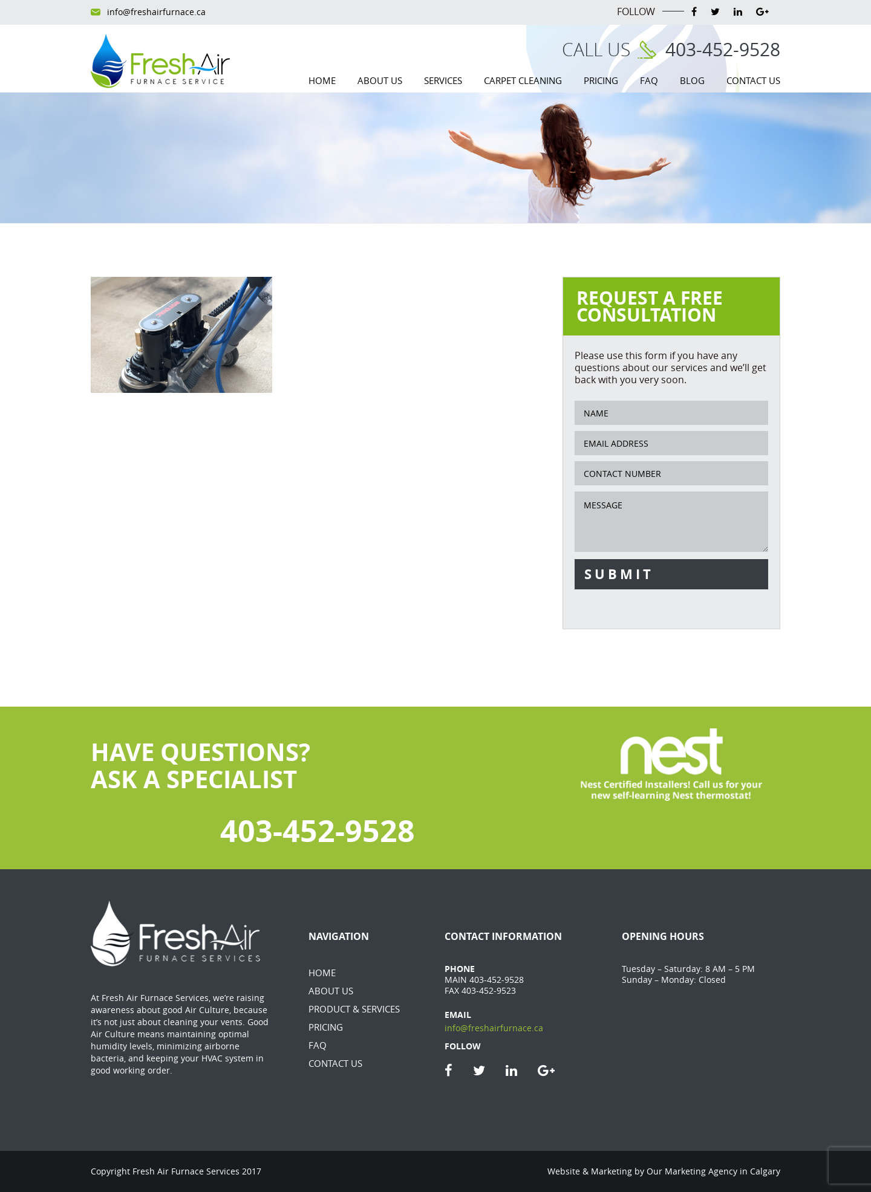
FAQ (649, 80)
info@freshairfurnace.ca (156, 12)
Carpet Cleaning (523, 80)
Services (443, 80)
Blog (692, 80)
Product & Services (354, 1009)
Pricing (601, 80)
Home (322, 80)
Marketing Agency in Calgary (722, 1171)
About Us (379, 80)
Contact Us (753, 80)
